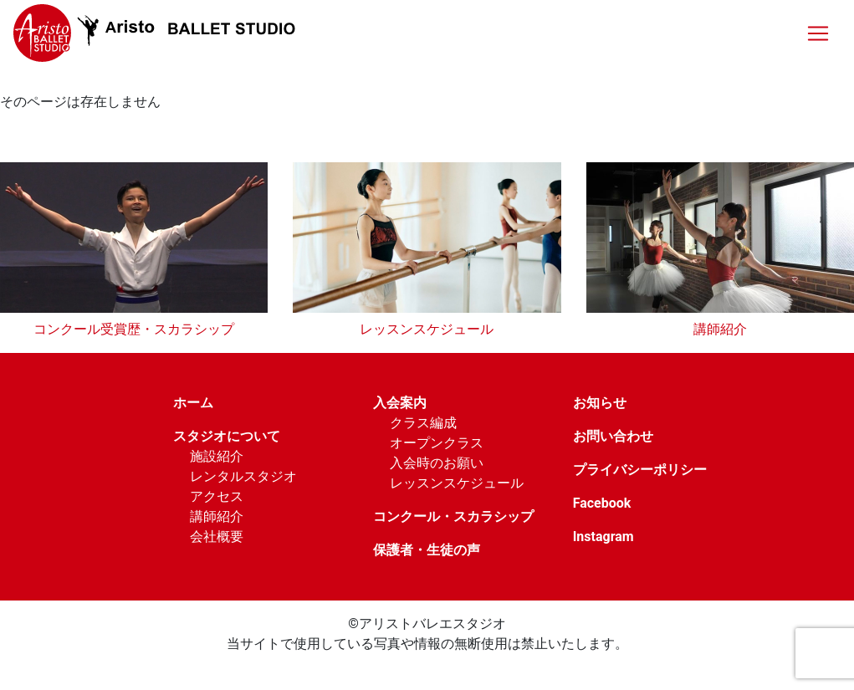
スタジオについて (226, 436)
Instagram (603, 536)
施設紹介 (216, 456)
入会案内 (400, 403)
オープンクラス (436, 443)
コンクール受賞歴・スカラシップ (133, 329)
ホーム (193, 403)
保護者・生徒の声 (426, 550)
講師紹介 (720, 329)
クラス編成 (423, 423)
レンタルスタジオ (243, 476)
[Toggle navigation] (818, 33)
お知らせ (599, 403)
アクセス (216, 496)
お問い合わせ (613, 436)
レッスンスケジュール (426, 329)
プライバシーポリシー (640, 470)
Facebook (602, 503)
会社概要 (216, 536)
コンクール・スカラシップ (453, 516)
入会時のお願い (436, 463)
